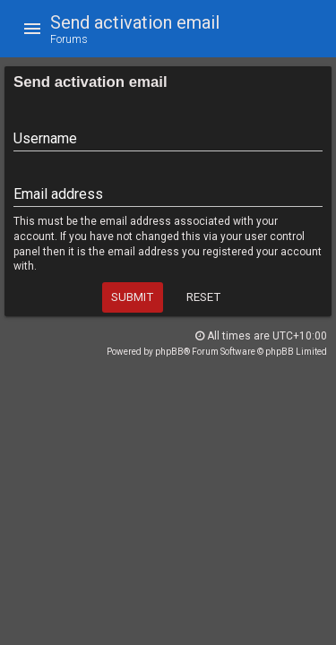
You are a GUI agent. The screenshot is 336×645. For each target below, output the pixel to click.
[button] (32, 29)
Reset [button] (203, 297)
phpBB (169, 352)
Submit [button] (132, 297)
